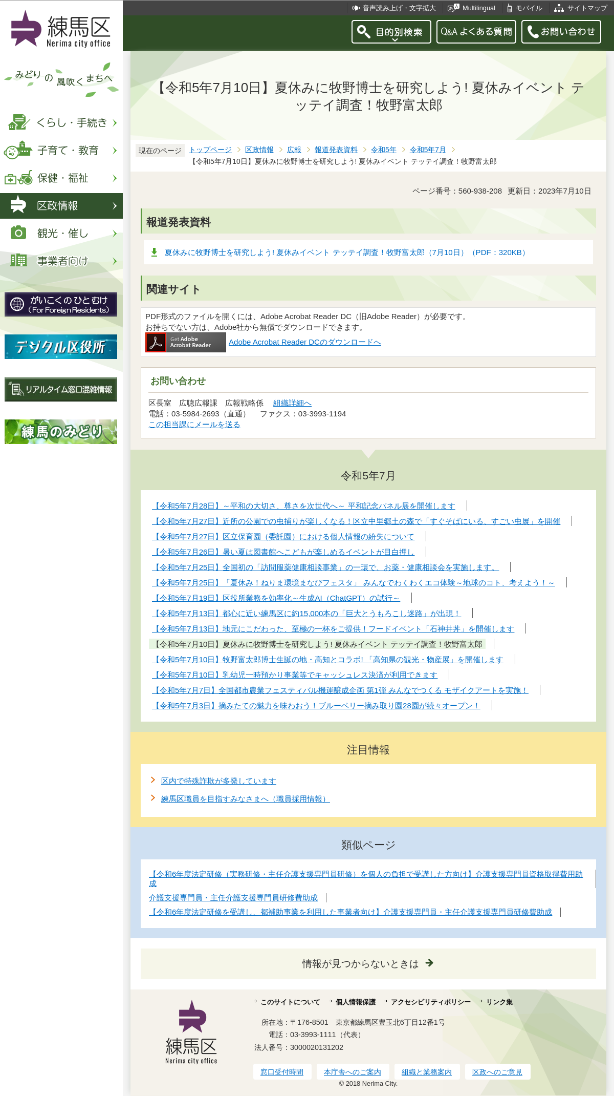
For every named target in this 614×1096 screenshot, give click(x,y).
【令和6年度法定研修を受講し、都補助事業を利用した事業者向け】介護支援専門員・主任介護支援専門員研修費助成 (350, 912)
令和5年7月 (428, 150)
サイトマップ (587, 8)
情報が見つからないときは (360, 963)
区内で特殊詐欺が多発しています (218, 780)
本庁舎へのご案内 (352, 1072)
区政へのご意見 (497, 1072)
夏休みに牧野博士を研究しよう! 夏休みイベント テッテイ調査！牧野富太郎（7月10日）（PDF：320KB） (347, 252)
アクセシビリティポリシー (431, 1002)
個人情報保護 (356, 1002)
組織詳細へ (292, 402)
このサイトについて (290, 1002)
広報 (294, 150)
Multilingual (479, 8)
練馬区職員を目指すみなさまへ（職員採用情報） (245, 798)
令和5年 (384, 150)
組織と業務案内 (427, 1072)
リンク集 (499, 1002)
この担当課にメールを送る (194, 424)
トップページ (210, 150)
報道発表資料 (336, 150)
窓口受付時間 (281, 1072)
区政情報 (259, 150)
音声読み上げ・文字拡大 (399, 8)
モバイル (529, 8)
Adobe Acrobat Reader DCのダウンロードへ (263, 342)
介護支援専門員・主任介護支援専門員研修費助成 (233, 897)
